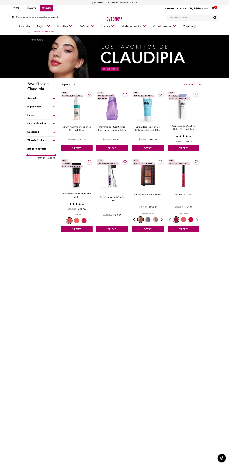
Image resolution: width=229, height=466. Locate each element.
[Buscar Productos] (215, 18)
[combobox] (193, 17)
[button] (41, 98)
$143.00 (41, 158)
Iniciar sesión (201, 8)
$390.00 (50, 158)
